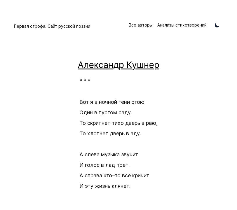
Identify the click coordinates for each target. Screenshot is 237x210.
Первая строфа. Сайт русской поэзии (52, 26)
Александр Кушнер (118, 65)
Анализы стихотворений (182, 24)
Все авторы (141, 24)
